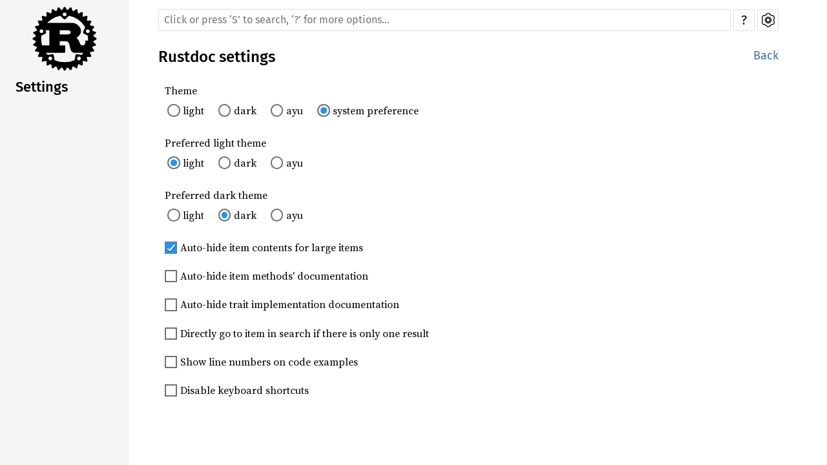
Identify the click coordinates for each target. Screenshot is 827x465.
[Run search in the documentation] (444, 20)
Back (766, 55)
